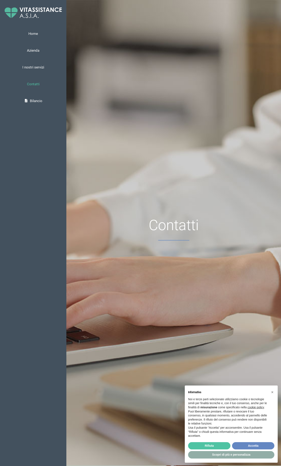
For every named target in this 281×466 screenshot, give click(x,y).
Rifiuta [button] (209, 445)
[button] (272, 392)
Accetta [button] (253, 445)
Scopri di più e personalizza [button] (231, 454)
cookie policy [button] (255, 407)
